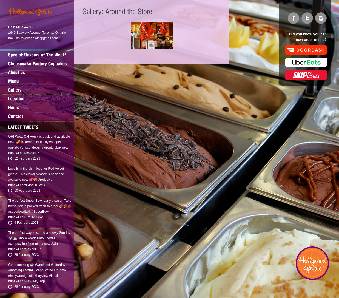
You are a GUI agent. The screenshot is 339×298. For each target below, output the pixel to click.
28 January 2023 (26, 287)
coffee (50, 238)
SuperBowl (41, 212)
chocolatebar (31, 147)
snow (46, 244)
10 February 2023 (27, 190)
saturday (59, 265)
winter (57, 244)
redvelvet (46, 179)
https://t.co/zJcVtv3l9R (24, 249)
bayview (62, 147)
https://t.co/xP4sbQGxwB (26, 185)
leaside (56, 276)
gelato (14, 147)
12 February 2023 (27, 158)
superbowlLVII (20, 212)
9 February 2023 (26, 223)
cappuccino (18, 244)
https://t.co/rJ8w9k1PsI (24, 153)
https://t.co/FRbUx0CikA (25, 217)
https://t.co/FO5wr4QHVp (26, 281)
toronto (48, 147)
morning (16, 270)
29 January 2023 (26, 255)
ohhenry (33, 142)
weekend (43, 265)
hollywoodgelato (53, 142)
